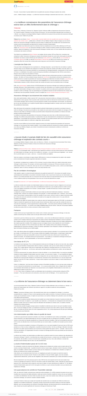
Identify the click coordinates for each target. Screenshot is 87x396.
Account (71, 1)
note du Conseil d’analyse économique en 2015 (58, 92)
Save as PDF (60, 389)
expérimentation (23, 85)
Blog (75, 394)
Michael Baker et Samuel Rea (41, 59)
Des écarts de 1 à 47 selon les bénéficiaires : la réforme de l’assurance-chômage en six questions (42, 181)
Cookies (71, 394)
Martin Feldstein (33, 54)
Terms (64, 394)
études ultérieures (47, 57)
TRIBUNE (17, 28)
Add (66, 1)
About (77, 394)
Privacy (67, 394)
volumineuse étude (24, 47)
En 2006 (16, 271)
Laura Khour (46, 77)
